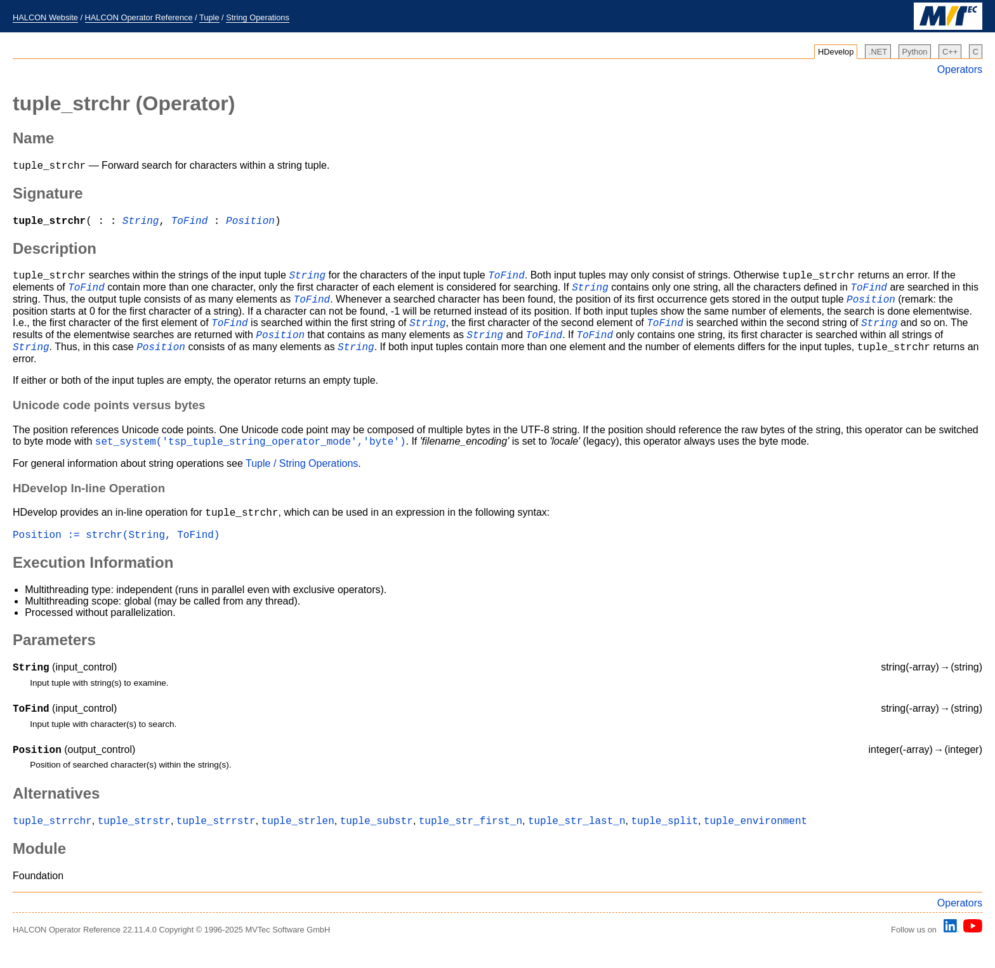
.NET (878, 51)
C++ (950, 51)
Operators (959, 69)
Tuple (209, 17)
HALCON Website (45, 17)
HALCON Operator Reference (139, 17)
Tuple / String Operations (302, 480)
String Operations (257, 17)
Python (915, 51)
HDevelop (835, 51)
